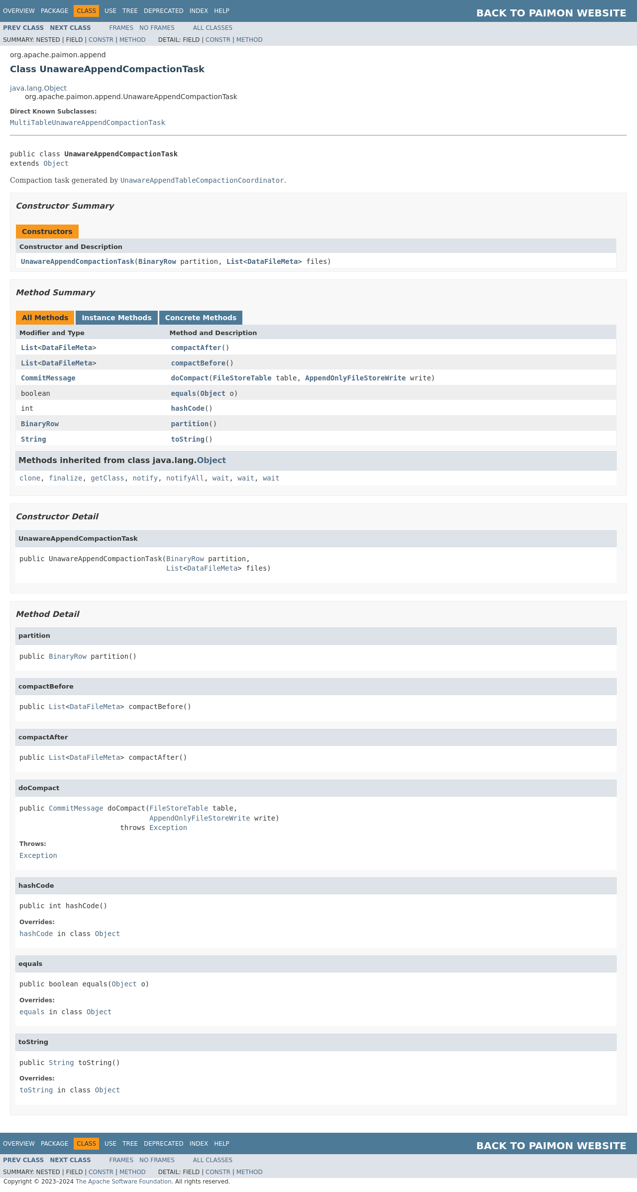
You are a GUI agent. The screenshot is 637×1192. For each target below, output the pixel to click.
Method (132, 39)
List (234, 261)
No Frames (157, 27)
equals (184, 393)
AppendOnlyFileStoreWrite (355, 378)
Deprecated (164, 10)
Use (110, 10)
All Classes (212, 27)
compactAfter (196, 348)
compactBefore (198, 363)
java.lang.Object (38, 88)
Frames (121, 27)
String (33, 439)
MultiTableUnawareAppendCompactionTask (87, 122)
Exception (168, 828)
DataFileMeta (272, 261)
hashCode (188, 408)
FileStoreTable (242, 378)
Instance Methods (116, 318)
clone (29, 478)
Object (56, 163)
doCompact (190, 378)
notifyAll (185, 478)
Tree (130, 10)
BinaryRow (157, 261)
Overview (19, 10)
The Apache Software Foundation (124, 1181)
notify (145, 478)
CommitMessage (48, 378)
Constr (101, 39)
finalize (65, 478)
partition (190, 424)
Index (199, 10)
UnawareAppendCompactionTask (77, 261)
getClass (107, 478)
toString (188, 439)
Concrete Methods (201, 318)
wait (220, 478)
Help (221, 10)
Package (54, 10)
